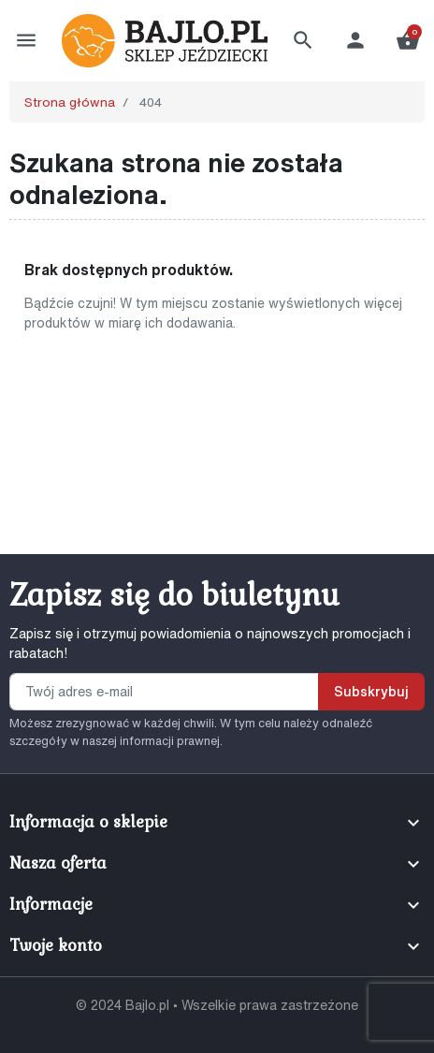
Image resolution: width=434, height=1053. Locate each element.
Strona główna (69, 102)
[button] (303, 40)
